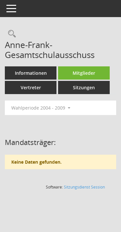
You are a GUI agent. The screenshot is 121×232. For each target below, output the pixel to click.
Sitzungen (84, 87)
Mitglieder (84, 73)
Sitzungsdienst (84, 187)
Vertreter (31, 87)
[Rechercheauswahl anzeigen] (10, 34)
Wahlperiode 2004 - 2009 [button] (40, 108)
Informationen (31, 73)
